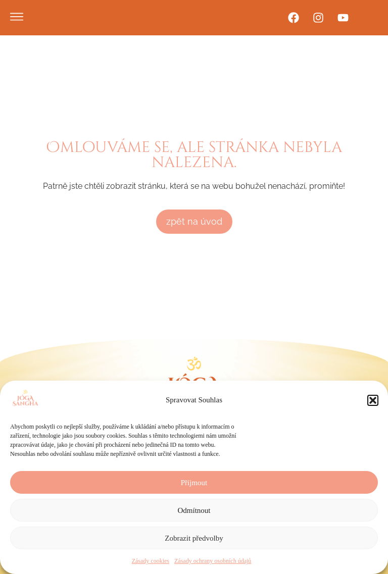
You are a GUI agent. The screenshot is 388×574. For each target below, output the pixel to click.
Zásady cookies (150, 560)
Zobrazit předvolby (194, 538)
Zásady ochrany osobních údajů (212, 560)
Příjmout (194, 483)
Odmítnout (193, 510)
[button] (373, 400)
